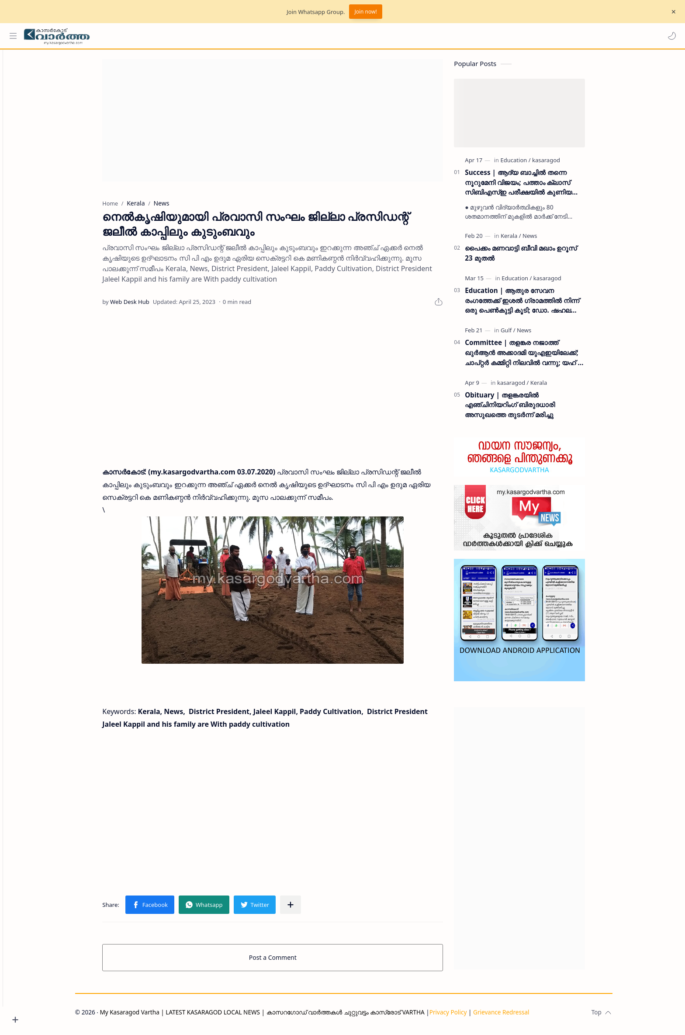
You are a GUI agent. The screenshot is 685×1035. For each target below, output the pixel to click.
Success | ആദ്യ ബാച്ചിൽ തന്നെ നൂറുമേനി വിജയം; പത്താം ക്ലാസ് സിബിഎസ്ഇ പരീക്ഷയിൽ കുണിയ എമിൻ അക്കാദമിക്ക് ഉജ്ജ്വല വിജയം (535, 186)
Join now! (365, 11)
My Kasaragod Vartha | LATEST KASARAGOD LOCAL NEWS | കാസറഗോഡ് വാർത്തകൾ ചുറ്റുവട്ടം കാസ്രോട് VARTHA (277, 1016)
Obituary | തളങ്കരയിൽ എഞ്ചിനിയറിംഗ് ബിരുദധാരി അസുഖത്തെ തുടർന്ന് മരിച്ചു (525, 408)
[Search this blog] (181, 36)
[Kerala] (526, 240)
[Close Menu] (671, 12)
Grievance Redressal (516, 1016)
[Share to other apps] (305, 909)
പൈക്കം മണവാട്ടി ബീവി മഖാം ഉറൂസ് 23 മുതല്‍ (536, 256)
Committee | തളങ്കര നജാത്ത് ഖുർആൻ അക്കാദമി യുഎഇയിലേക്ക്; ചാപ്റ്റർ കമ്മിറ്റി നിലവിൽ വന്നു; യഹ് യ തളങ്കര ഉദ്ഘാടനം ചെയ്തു (539, 356)
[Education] (530, 164)
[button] (669, 35)
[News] (545, 240)
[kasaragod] (561, 164)
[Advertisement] (288, 124)
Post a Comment (288, 962)
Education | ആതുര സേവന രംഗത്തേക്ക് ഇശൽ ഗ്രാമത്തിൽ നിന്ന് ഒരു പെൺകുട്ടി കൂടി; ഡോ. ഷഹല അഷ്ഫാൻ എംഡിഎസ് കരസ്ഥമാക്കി (537, 304)
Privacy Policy (463, 1016)
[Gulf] (523, 334)
